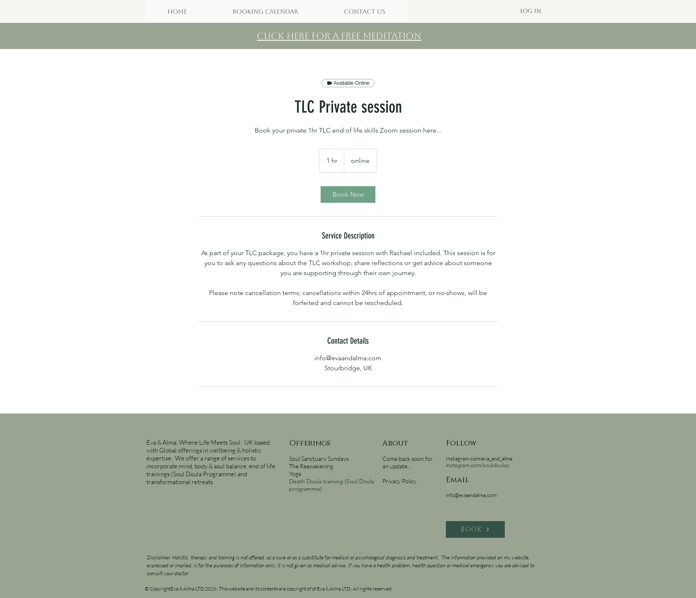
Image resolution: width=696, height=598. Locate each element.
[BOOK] (475, 529)
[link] (348, 194)
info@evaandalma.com (471, 495)
